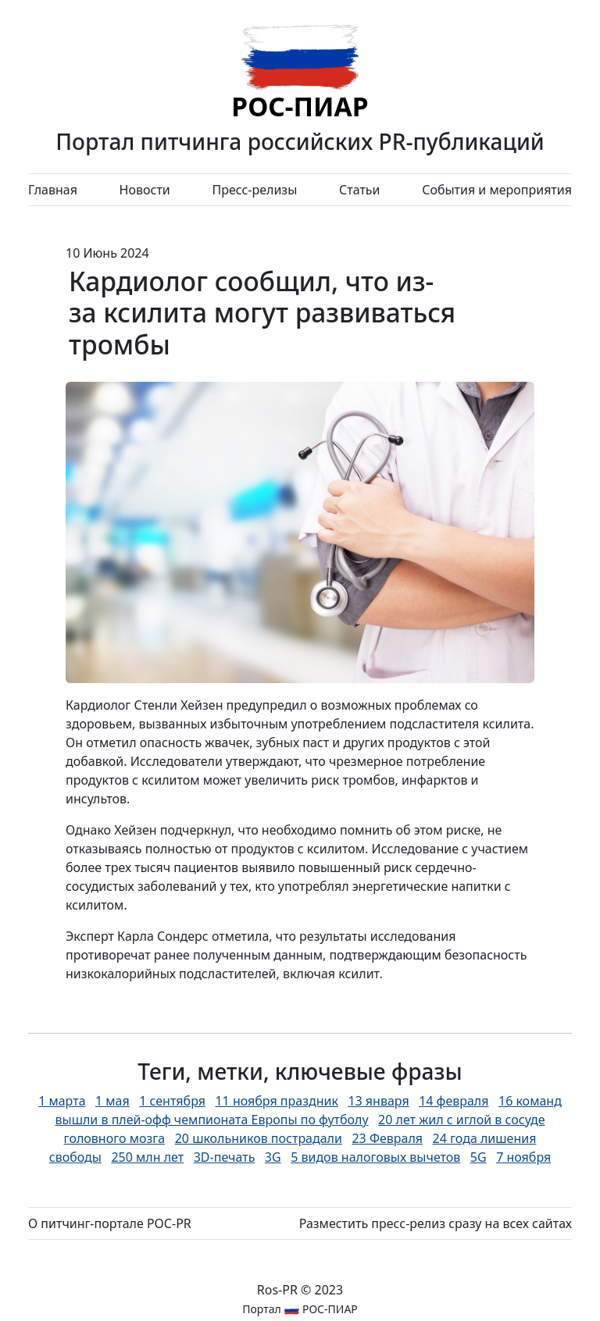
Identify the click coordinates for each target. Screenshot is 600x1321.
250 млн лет (147, 1157)
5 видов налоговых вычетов (375, 1157)
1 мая (112, 1100)
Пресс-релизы (254, 189)
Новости (145, 189)
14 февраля (453, 1100)
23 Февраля (387, 1138)
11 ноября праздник (276, 1100)
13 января (378, 1100)
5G (478, 1157)
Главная (52, 189)
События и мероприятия (497, 189)
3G (273, 1157)
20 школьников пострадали (258, 1138)
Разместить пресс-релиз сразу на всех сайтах (435, 1223)
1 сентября (172, 1100)
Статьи (359, 189)
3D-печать (224, 1157)
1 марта (61, 1100)
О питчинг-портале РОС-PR (109, 1223)
